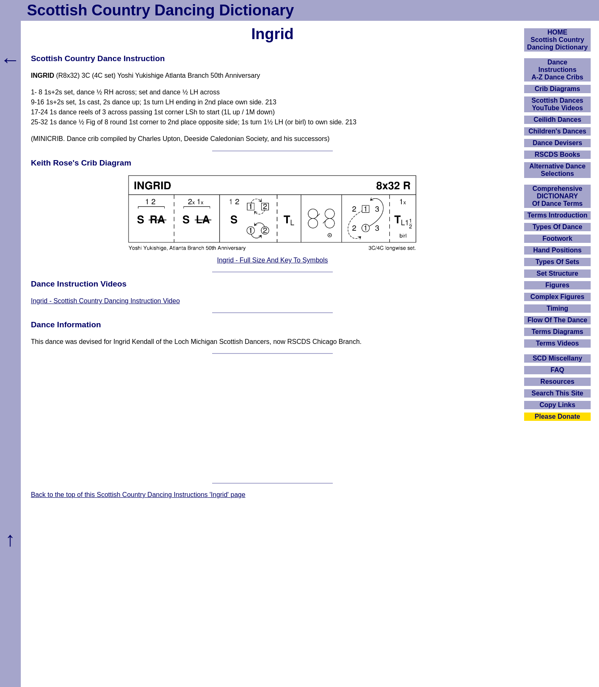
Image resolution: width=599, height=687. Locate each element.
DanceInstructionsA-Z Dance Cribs (557, 70)
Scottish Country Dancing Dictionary (160, 10)
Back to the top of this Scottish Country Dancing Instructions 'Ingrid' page (138, 494)
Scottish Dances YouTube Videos (557, 104)
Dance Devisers (557, 142)
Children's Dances (558, 131)
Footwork (557, 238)
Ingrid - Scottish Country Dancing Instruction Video (105, 300)
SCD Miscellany (557, 358)
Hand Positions (557, 250)
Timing (557, 308)
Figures (557, 285)
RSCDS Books (557, 154)
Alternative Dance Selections (557, 170)
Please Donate (557, 416)
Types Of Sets (557, 261)
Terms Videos (557, 343)
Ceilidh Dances (558, 119)
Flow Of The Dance (557, 320)
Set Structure (557, 273)
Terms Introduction (557, 215)
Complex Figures (557, 296)
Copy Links (557, 404)
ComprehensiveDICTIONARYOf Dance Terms (557, 196)
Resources (557, 381)
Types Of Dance (557, 226)
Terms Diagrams (557, 331)
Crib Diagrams (557, 88)
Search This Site (558, 393)
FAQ (557, 369)
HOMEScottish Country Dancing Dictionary (557, 40)
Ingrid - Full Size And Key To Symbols (272, 260)
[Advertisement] (272, 418)
